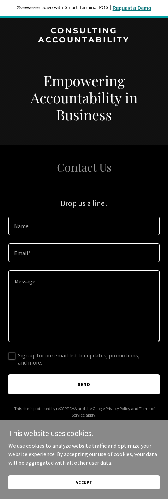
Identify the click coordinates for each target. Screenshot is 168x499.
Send (84, 384)
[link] (84, 40)
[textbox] (84, 226)
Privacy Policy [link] (118, 408)
